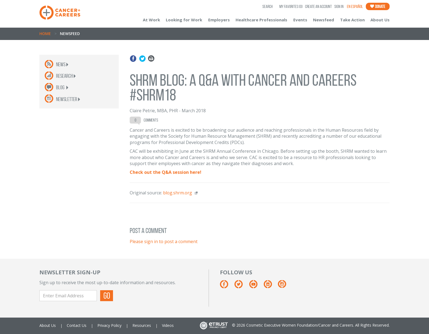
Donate (377, 6)
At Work (151, 19)
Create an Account (318, 6)
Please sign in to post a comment (164, 241)
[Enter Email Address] (68, 295)
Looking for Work (184, 19)
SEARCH (267, 6)
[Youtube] (256, 286)
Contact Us (76, 325)
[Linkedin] (270, 286)
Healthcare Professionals (261, 19)
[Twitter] (241, 286)
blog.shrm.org (177, 193)
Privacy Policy (109, 325)
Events (300, 19)
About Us (380, 19)
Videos (168, 325)
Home (45, 33)
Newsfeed (323, 19)
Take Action (352, 19)
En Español (355, 6)
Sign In (339, 6)
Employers (219, 19)
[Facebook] (226, 286)
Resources (141, 325)
